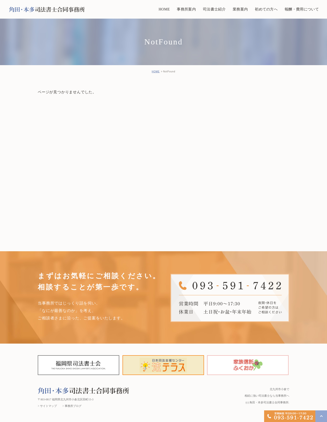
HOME (156, 71)
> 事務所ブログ (72, 406)
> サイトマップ (47, 406)
